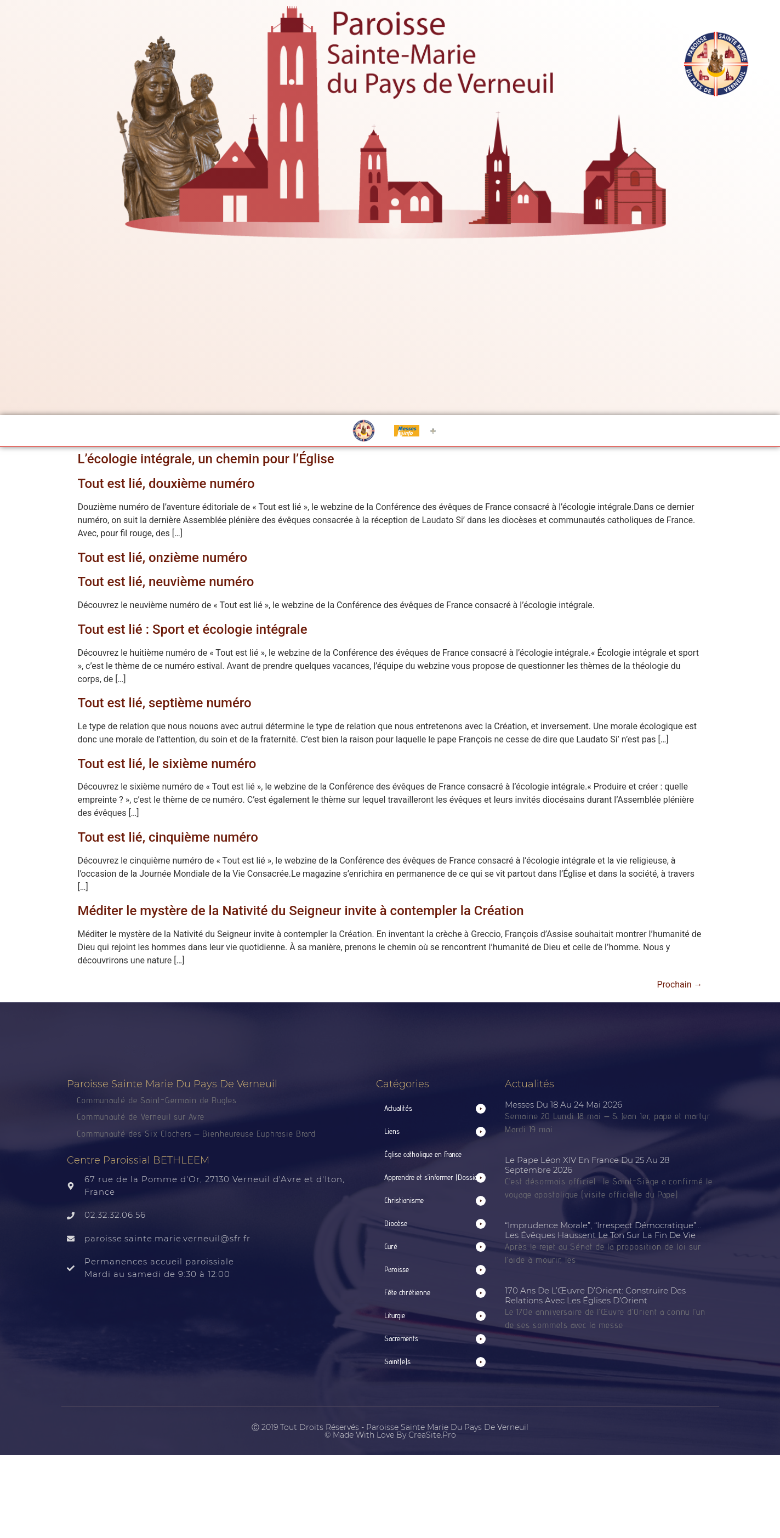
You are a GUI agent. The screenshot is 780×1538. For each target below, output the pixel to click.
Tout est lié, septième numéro (165, 703)
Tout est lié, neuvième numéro (166, 581)
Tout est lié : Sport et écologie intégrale (193, 629)
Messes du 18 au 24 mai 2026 (563, 1104)
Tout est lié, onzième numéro (163, 557)
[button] (435, 1108)
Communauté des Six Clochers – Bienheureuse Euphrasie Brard (198, 1133)
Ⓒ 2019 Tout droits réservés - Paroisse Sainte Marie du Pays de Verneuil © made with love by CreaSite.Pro (390, 1431)
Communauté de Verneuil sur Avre (140, 1116)
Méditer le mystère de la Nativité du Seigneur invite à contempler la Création (301, 910)
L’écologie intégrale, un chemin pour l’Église (206, 459)
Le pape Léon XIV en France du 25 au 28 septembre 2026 (587, 1165)
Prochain (679, 984)
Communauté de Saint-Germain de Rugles (157, 1100)
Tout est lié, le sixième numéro (167, 763)
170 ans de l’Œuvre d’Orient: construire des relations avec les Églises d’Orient (595, 1295)
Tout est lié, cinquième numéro (168, 837)
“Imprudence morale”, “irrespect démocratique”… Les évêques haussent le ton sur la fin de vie (603, 1230)
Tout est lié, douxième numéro (166, 483)
